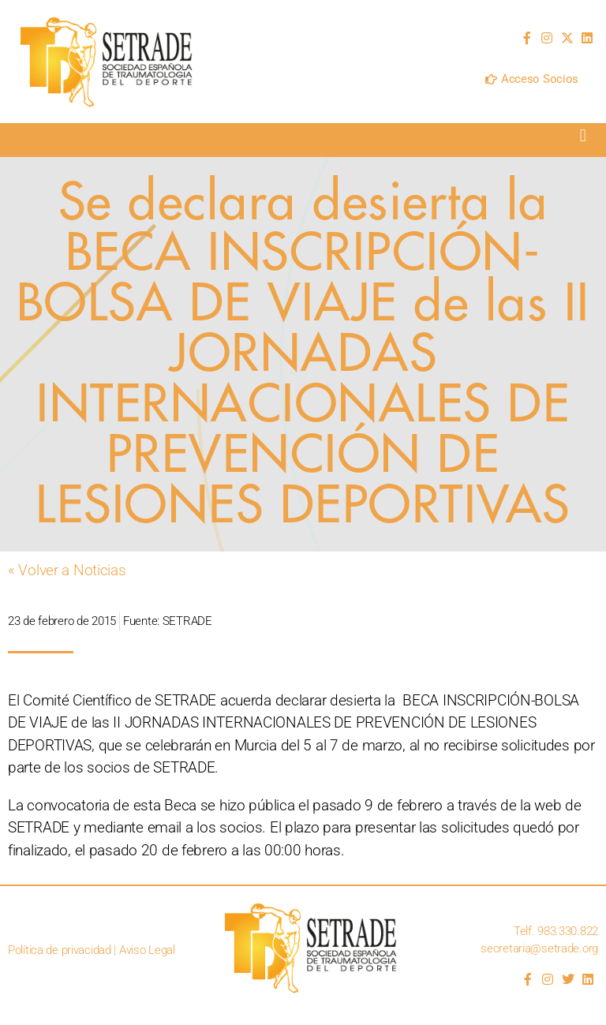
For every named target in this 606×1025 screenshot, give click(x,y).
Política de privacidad (59, 950)
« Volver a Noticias (67, 570)
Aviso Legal (147, 950)
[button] (582, 136)
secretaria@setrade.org (539, 948)
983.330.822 (567, 931)
